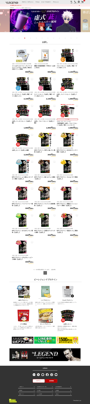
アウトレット (56, 2)
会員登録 (51, 380)
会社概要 (57, 390)
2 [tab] (19, 38)
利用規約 (20, 390)
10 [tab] (65, 38)
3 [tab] (25, 38)
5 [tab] (36, 38)
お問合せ (57, 394)
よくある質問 (39, 394)
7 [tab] (48, 38)
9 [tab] (59, 38)
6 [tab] (42, 38)
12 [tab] (77, 38)
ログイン (38, 380)
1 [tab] (13, 38)
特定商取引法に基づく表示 (42, 386)
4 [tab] (30, 38)
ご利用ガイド (21, 386)
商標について (21, 394)
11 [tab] (71, 38)
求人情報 (38, 390)
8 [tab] (54, 38)
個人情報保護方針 (59, 386)
